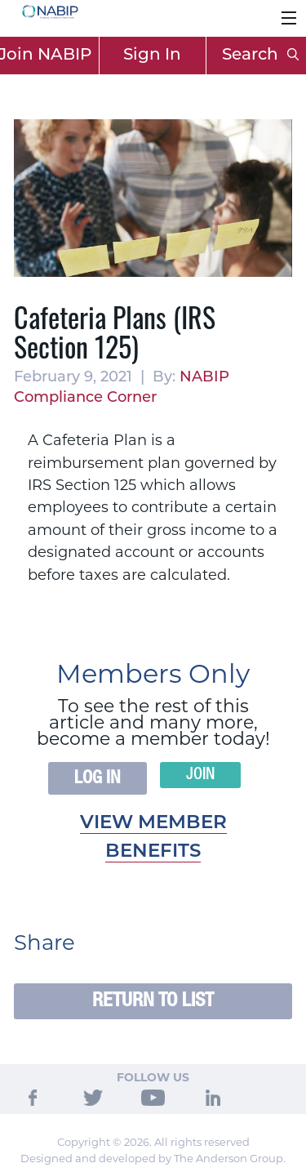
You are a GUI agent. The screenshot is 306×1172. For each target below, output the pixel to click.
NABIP (204, 377)
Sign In (152, 55)
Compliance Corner (85, 398)
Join (200, 775)
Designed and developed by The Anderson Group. (153, 1158)
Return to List (153, 1000)
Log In (97, 778)
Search (260, 55)
